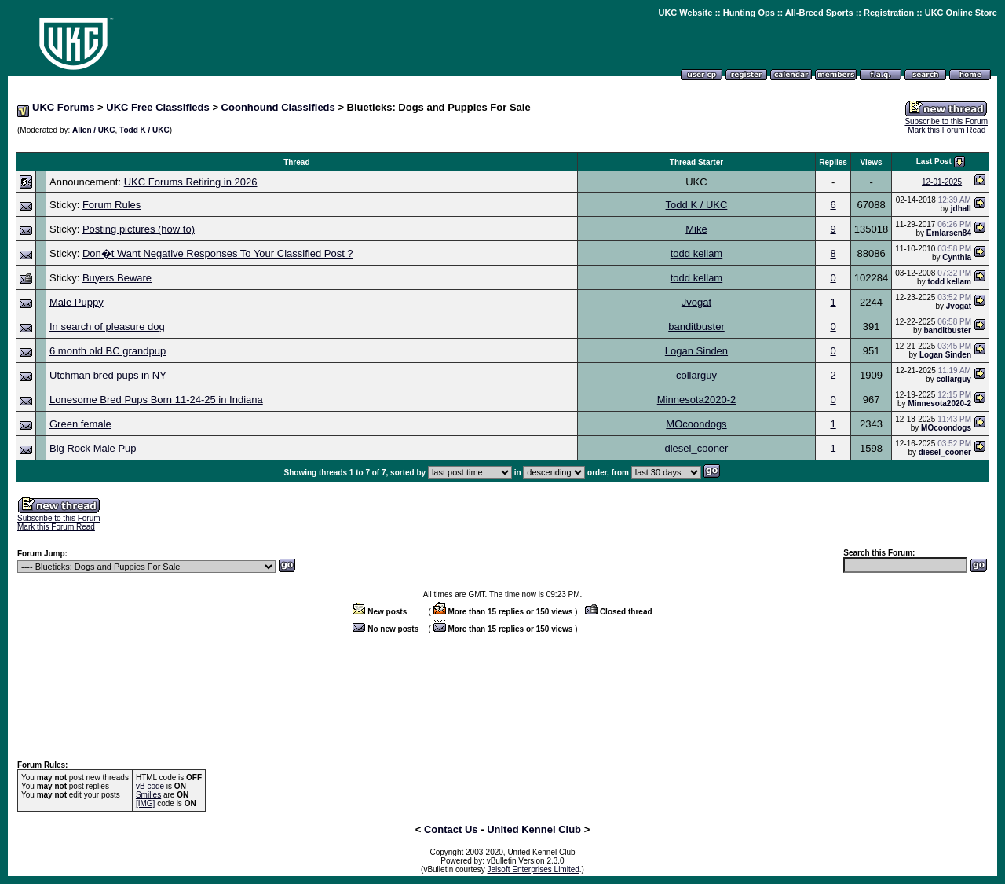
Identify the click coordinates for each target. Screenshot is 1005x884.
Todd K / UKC (144, 130)
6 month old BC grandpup (107, 351)
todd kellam (696, 253)
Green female (80, 424)
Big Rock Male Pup (93, 448)
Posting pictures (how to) (138, 229)
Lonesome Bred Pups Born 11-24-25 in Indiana (156, 399)
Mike (696, 229)
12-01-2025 (942, 182)
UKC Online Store (961, 12)
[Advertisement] (502, 144)
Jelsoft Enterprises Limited (533, 869)
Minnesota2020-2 (696, 399)
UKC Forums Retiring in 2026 (191, 182)
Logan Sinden (696, 351)
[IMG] (145, 803)
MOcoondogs (696, 424)
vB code (150, 786)
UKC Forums (63, 107)
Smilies (148, 794)
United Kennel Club (534, 829)
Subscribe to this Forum (946, 121)
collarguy (696, 375)
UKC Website (685, 12)
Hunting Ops (749, 12)
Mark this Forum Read (946, 130)
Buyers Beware (117, 278)
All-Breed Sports (819, 12)
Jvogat (696, 302)
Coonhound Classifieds (278, 107)
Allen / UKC (93, 130)
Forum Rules (111, 205)
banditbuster (696, 326)
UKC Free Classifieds (158, 107)
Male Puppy (76, 302)
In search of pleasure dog (107, 326)
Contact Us (451, 829)
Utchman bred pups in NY (107, 375)
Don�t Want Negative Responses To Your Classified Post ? (217, 253)
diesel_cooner (696, 448)
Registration (889, 12)
